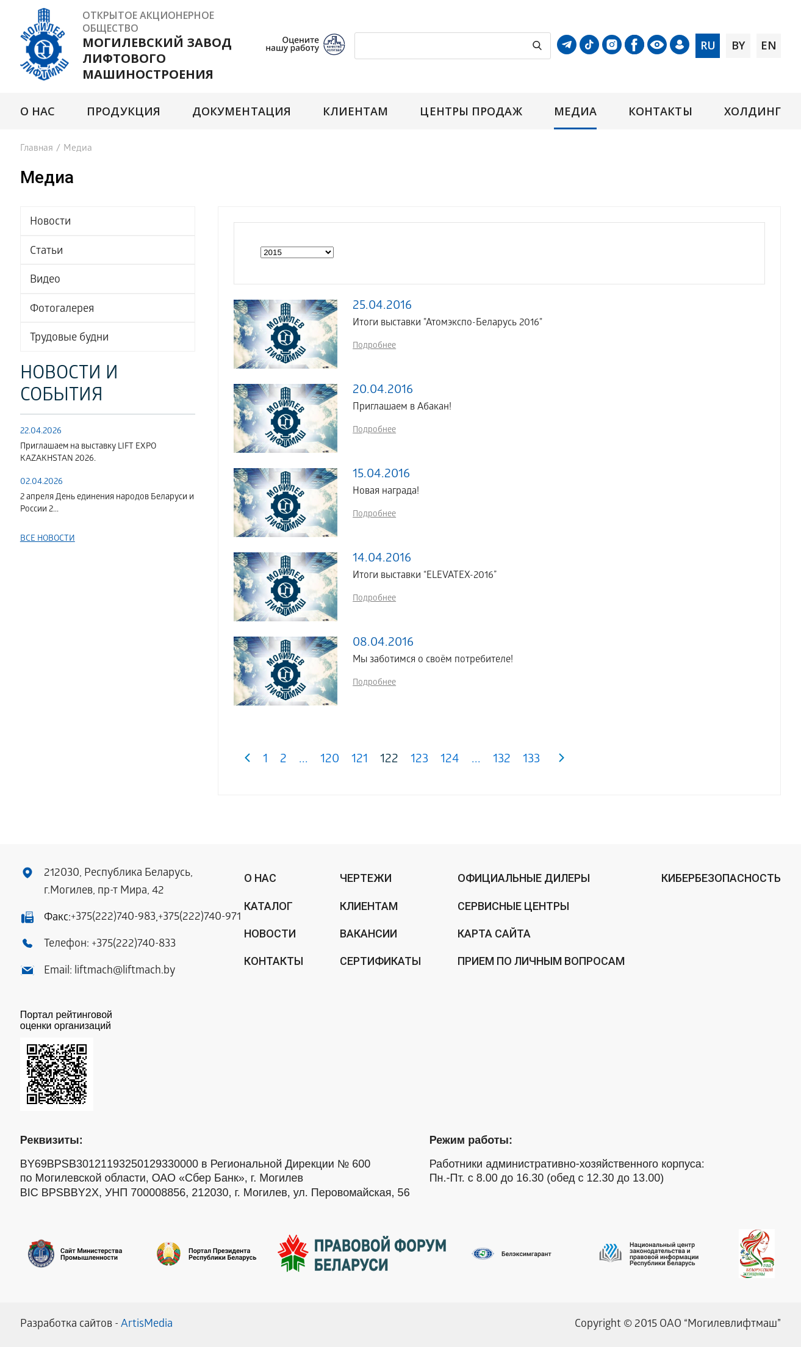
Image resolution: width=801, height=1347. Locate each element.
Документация (241, 111)
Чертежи (366, 878)
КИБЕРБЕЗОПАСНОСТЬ (721, 878)
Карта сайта (494, 933)
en (769, 45)
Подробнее (374, 346)
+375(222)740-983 (113, 917)
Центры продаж (471, 111)
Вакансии (368, 933)
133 (531, 760)
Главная (36, 148)
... (303, 760)
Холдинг (752, 111)
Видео (45, 280)
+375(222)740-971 (199, 917)
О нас (37, 111)
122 (389, 760)
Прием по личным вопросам (541, 961)
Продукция (123, 111)
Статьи (46, 251)
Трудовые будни (69, 338)
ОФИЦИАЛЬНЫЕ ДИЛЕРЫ (524, 878)
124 (449, 760)
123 (419, 760)
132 (502, 760)
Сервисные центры (513, 906)
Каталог (268, 906)
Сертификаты (380, 961)
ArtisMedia (147, 1324)
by (738, 45)
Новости (50, 222)
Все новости (47, 539)
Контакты (660, 111)
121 (359, 760)
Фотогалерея (62, 309)
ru (708, 45)
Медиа (575, 111)
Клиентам (356, 111)
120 (329, 760)
